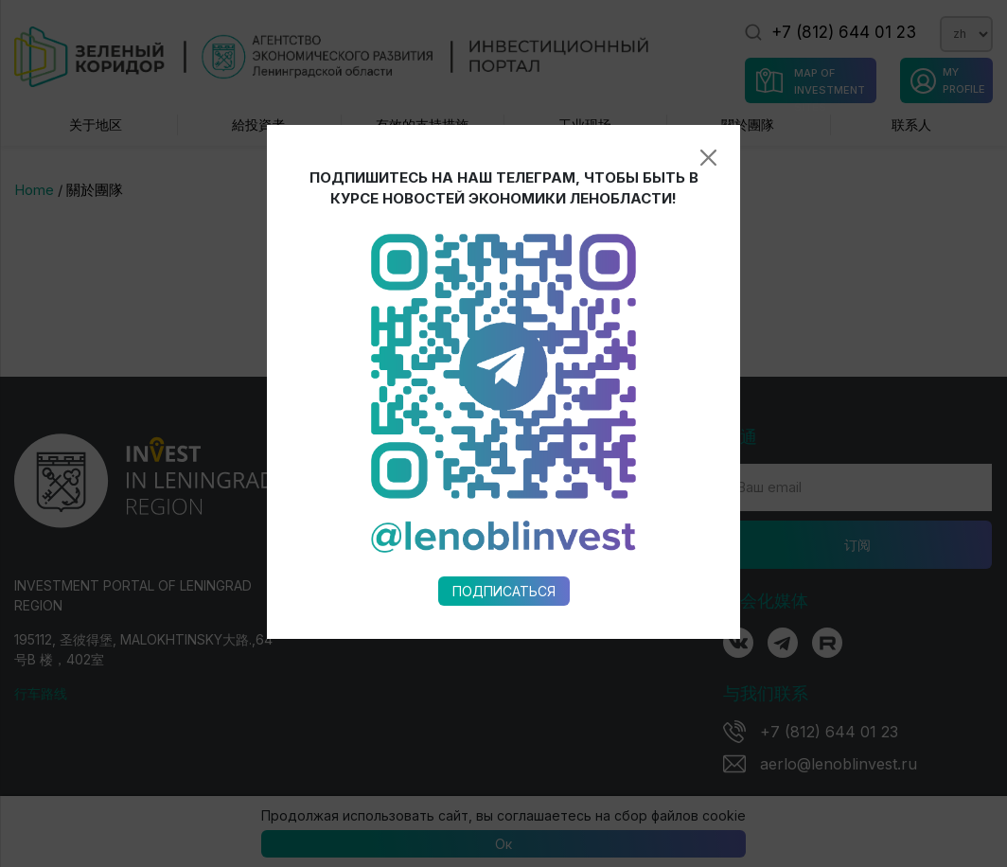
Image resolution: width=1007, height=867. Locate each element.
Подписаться (504, 558)
